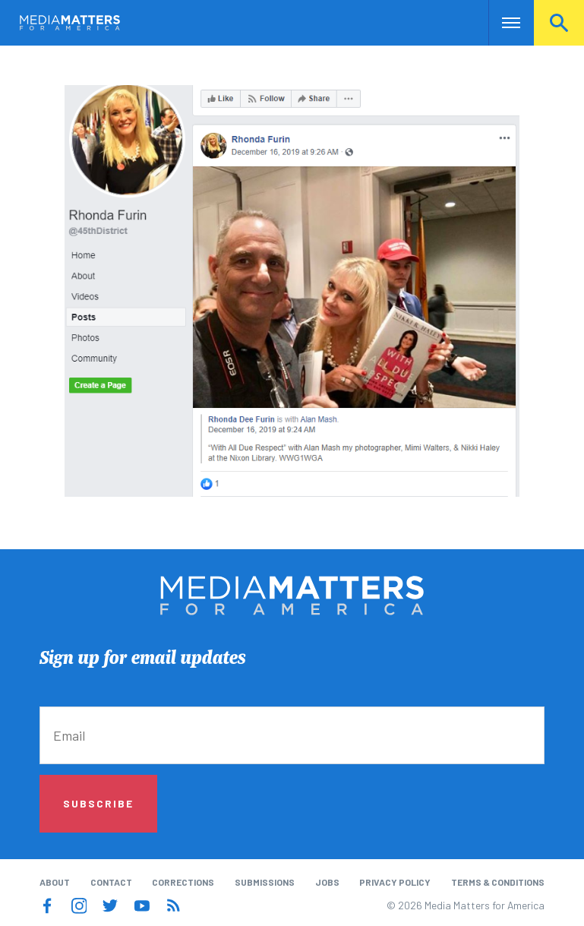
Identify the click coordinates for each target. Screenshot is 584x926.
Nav (501, 22)
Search (559, 22)
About (54, 882)
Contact (111, 882)
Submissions (265, 882)
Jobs (327, 882)
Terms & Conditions (498, 882)
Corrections (183, 882)
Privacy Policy (395, 882)
